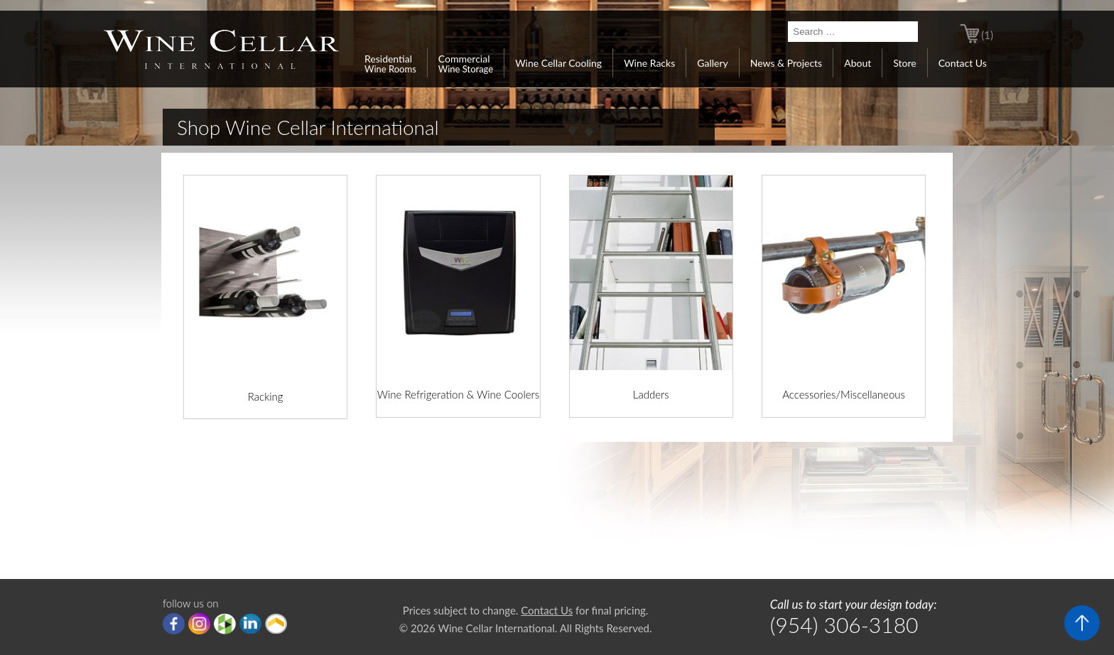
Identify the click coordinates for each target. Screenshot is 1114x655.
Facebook (174, 623)
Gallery (712, 63)
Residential (390, 63)
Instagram (199, 623)
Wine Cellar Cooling (558, 63)
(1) (987, 34)
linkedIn (250, 623)
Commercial (465, 63)
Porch (276, 623)
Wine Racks (649, 63)
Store (904, 63)
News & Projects (786, 63)
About (857, 63)
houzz (225, 623)
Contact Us (963, 63)
